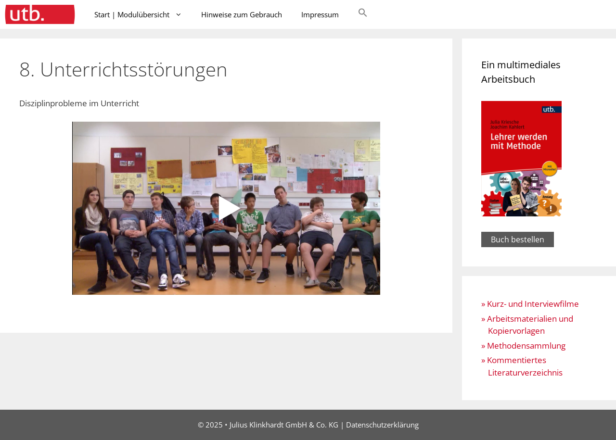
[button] (362, 14)
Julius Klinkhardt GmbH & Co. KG (284, 424)
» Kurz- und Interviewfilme (530, 303)
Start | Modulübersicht (143, 14)
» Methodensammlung (523, 345)
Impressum (320, 14)
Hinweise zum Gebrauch (241, 14)
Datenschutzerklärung (382, 424)
